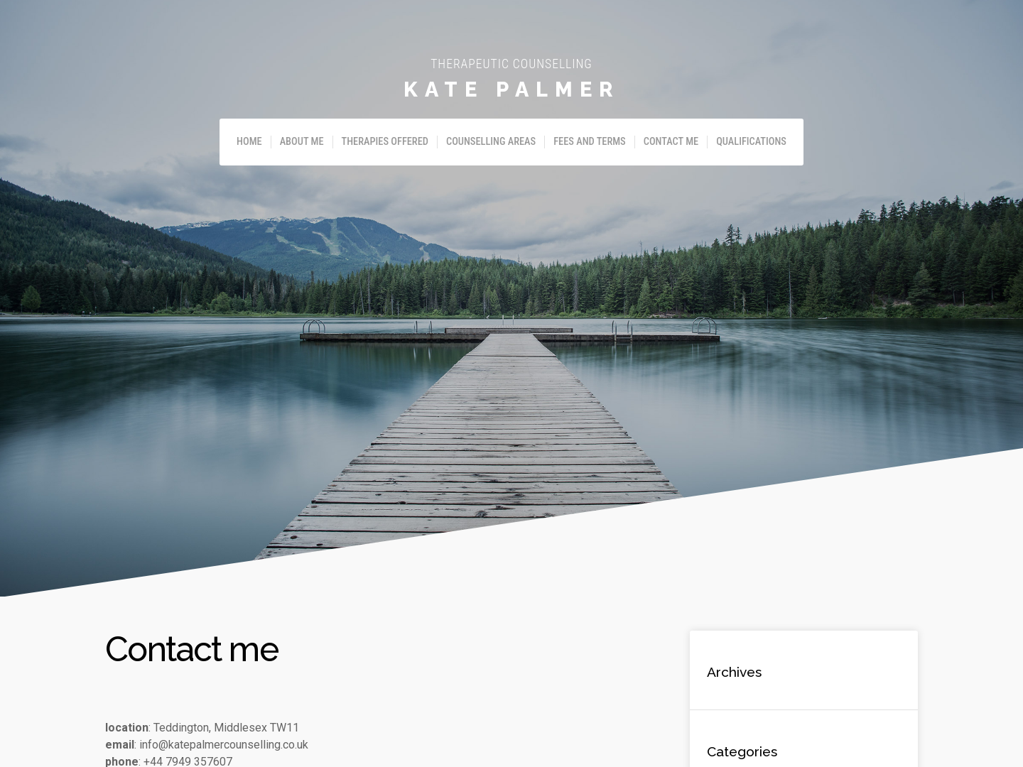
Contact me (671, 142)
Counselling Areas (491, 142)
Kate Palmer (511, 89)
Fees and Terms (589, 142)
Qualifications (751, 142)
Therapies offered (385, 142)
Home (249, 142)
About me (302, 142)
